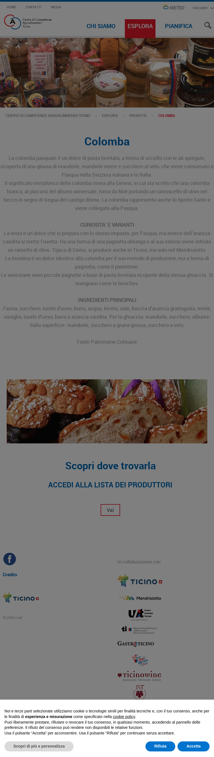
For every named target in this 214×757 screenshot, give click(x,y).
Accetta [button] (193, 746)
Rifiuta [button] (160, 746)
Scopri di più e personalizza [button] (39, 746)
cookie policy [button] (124, 716)
